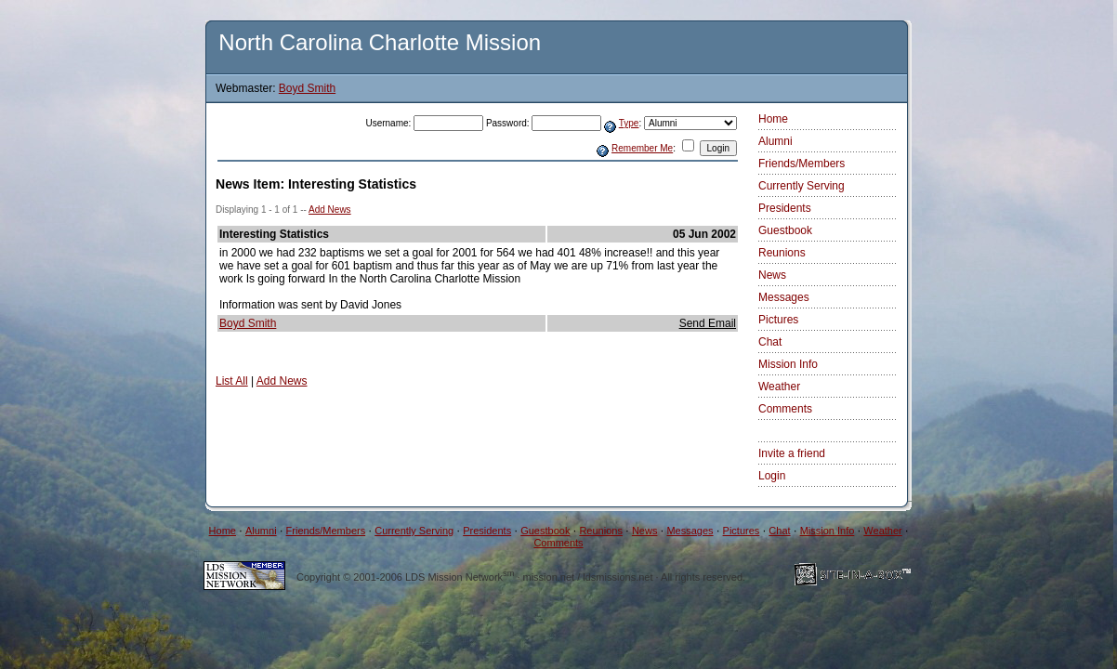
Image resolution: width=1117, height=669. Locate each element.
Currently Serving (801, 185)
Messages (783, 297)
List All (232, 380)
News (772, 275)
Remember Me (642, 148)
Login (771, 475)
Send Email (707, 323)
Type (629, 123)
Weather (779, 386)
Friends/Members (801, 163)
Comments (785, 408)
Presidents (784, 208)
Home (773, 118)
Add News (330, 209)
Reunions (782, 252)
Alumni (775, 141)
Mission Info (788, 364)
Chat (770, 341)
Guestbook (785, 230)
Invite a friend (791, 453)
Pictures (778, 319)
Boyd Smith (307, 88)
